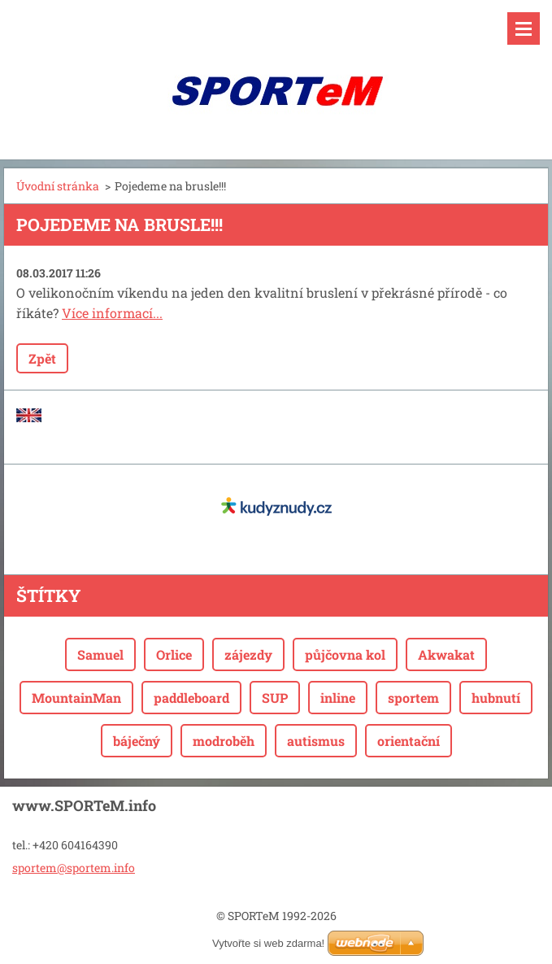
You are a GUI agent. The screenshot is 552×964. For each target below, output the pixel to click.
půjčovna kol (345, 654)
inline (337, 697)
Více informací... (112, 312)
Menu (523, 28)
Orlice (174, 654)
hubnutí (496, 697)
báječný (136, 740)
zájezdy (248, 654)
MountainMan (76, 697)
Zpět (42, 358)
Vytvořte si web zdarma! (268, 943)
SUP (275, 697)
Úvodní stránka (57, 186)
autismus (316, 740)
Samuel (100, 654)
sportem (413, 697)
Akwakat (446, 654)
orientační (408, 740)
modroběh (223, 740)
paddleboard (191, 697)
